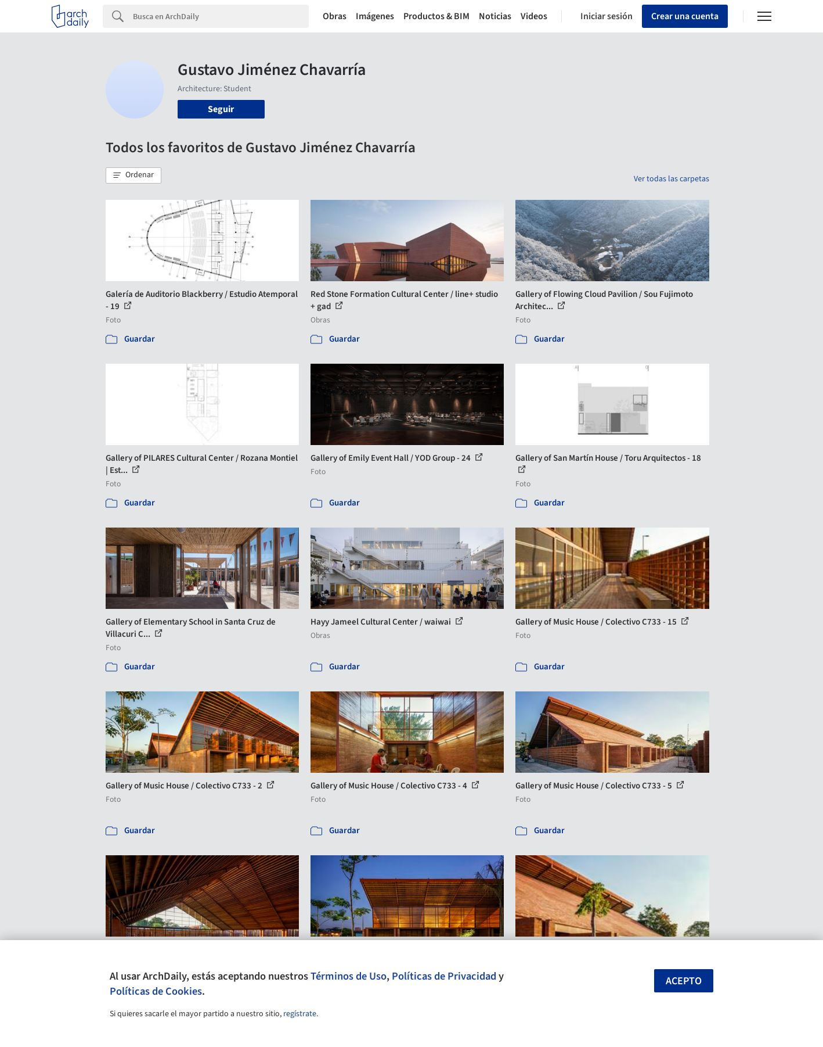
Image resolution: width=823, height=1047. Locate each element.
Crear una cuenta (685, 16)
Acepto (684, 981)
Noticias (495, 16)
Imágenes (375, 16)
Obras (334, 16)
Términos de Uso (349, 976)
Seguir (221, 109)
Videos (534, 16)
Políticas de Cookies (156, 991)
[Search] (221, 16)
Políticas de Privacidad (444, 976)
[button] (133, 175)
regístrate (299, 1014)
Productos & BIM (436, 16)
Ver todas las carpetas (671, 179)
